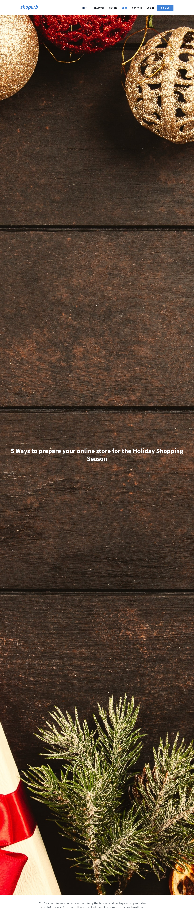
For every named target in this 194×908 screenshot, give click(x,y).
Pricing (113, 8)
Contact (137, 8)
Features (99, 8)
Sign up (165, 8)
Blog (124, 8)
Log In (150, 8)
